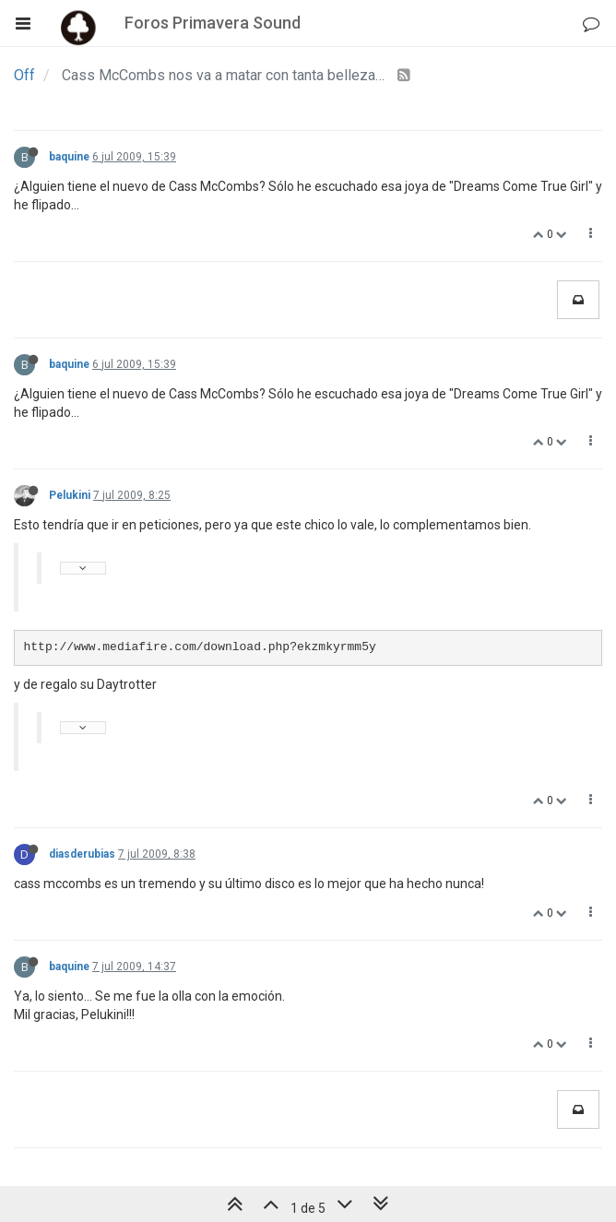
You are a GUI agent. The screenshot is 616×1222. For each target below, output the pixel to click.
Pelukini (69, 495)
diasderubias (82, 854)
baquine (69, 156)
